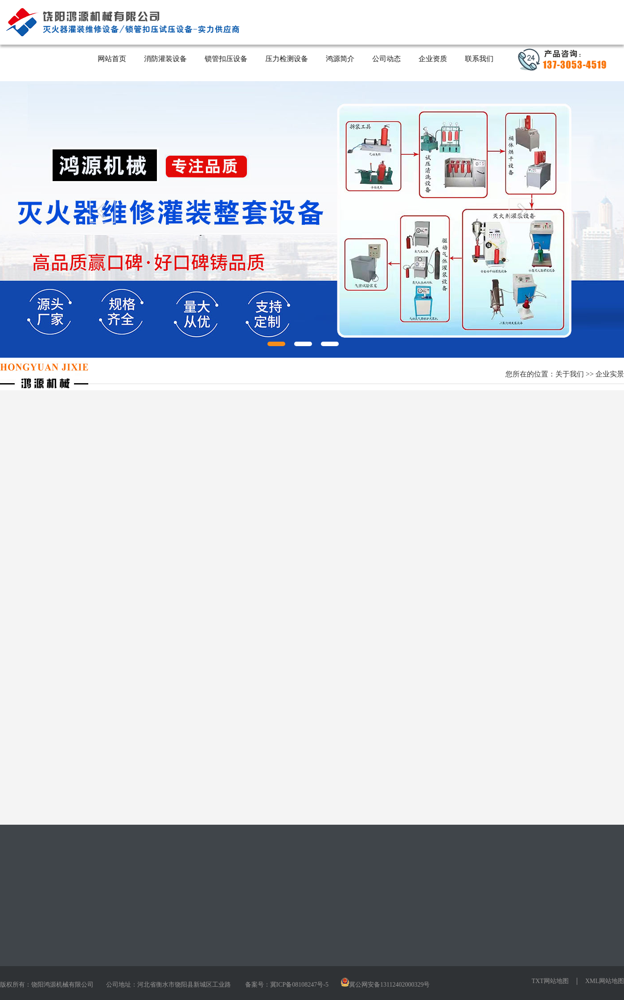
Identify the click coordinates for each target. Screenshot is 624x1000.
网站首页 (112, 58)
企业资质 (433, 58)
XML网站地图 (604, 981)
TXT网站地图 (550, 981)
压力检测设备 (287, 58)
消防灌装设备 (165, 58)
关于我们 (569, 374)
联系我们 (479, 58)
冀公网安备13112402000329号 (389, 984)
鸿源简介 (340, 58)
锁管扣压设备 (226, 58)
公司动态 (387, 58)
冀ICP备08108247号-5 (299, 984)
